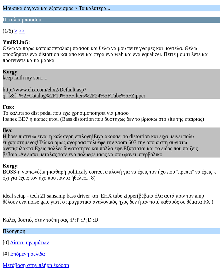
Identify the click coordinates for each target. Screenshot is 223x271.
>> (22, 31)
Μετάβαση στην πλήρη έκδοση (36, 265)
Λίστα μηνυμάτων (29, 242)
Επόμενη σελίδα (27, 254)
